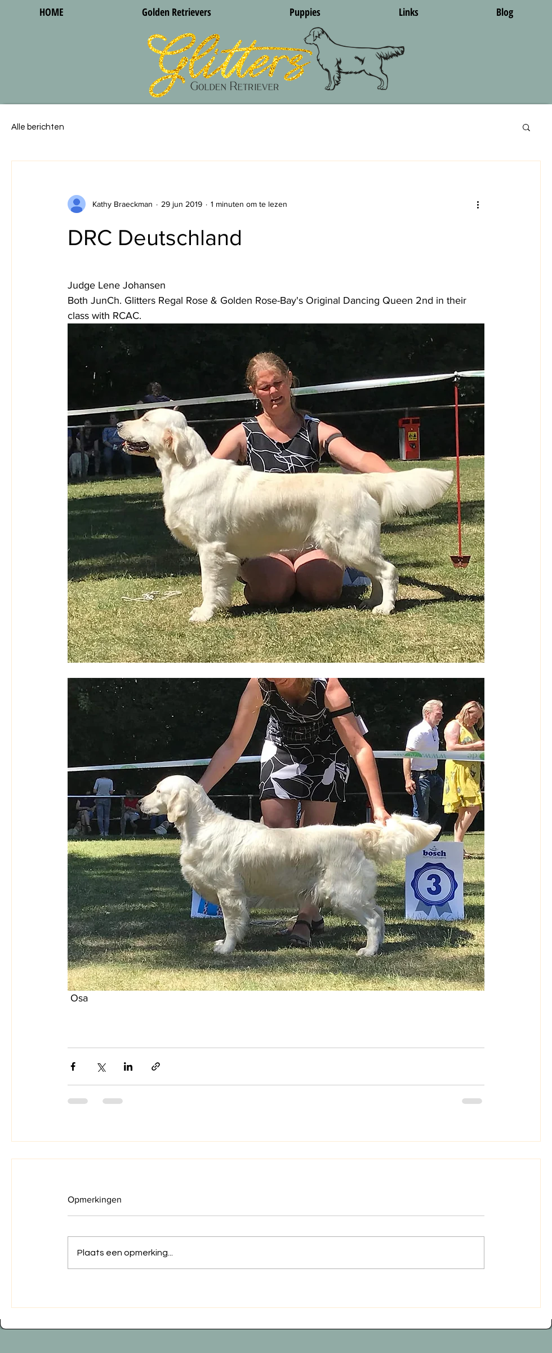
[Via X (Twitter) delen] (100, 1066)
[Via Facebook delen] (73, 1066)
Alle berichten (37, 127)
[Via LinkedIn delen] (128, 1066)
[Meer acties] (477, 204)
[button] (526, 126)
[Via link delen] (155, 1066)
